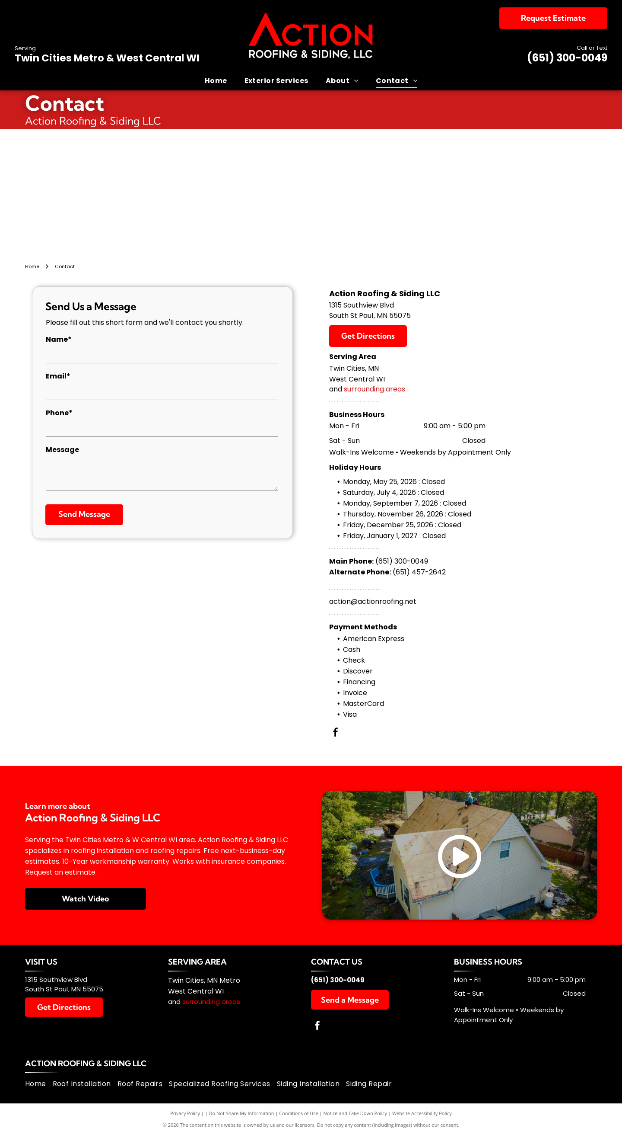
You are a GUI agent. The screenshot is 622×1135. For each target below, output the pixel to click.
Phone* (59, 413)
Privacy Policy (185, 1113)
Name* (59, 339)
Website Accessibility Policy (422, 1113)
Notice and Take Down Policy (355, 1113)
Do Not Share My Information (241, 1113)
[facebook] (335, 733)
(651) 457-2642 (419, 572)
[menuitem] (216, 80)
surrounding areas (374, 389)
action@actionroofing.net (372, 601)
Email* (58, 376)
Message (62, 450)
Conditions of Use (298, 1113)
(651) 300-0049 (567, 58)
